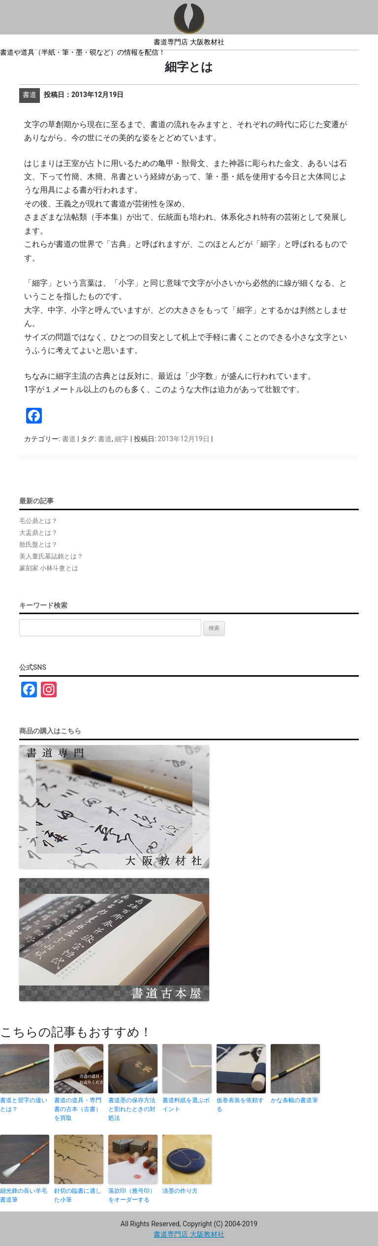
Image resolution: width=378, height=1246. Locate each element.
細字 (121, 439)
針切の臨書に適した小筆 (77, 1195)
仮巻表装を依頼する (240, 1105)
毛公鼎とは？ (38, 521)
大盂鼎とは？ (38, 532)
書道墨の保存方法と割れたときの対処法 (132, 1109)
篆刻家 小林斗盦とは (48, 568)
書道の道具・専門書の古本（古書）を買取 (77, 1109)
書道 (69, 439)
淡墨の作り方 (180, 1190)
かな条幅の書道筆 (294, 1100)
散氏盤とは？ (38, 544)
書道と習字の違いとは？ (23, 1105)
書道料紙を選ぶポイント (186, 1105)
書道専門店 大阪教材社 (189, 42)
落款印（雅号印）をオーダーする (132, 1195)
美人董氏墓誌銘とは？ (51, 556)
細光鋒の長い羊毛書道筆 (23, 1195)
